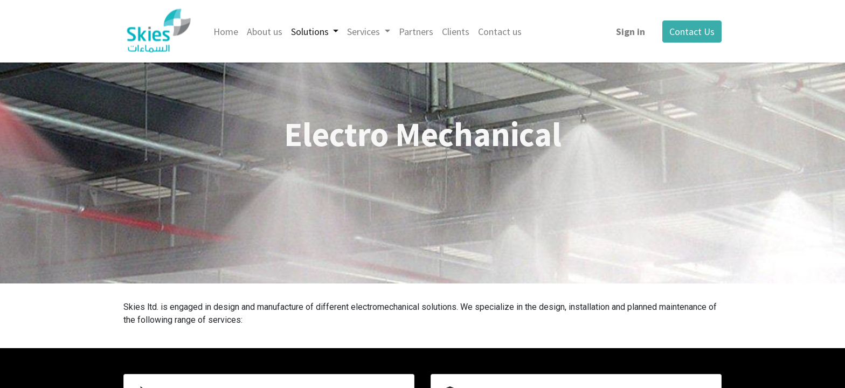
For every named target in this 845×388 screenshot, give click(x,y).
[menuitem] (226, 31)
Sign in (630, 31)
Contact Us (692, 31)
